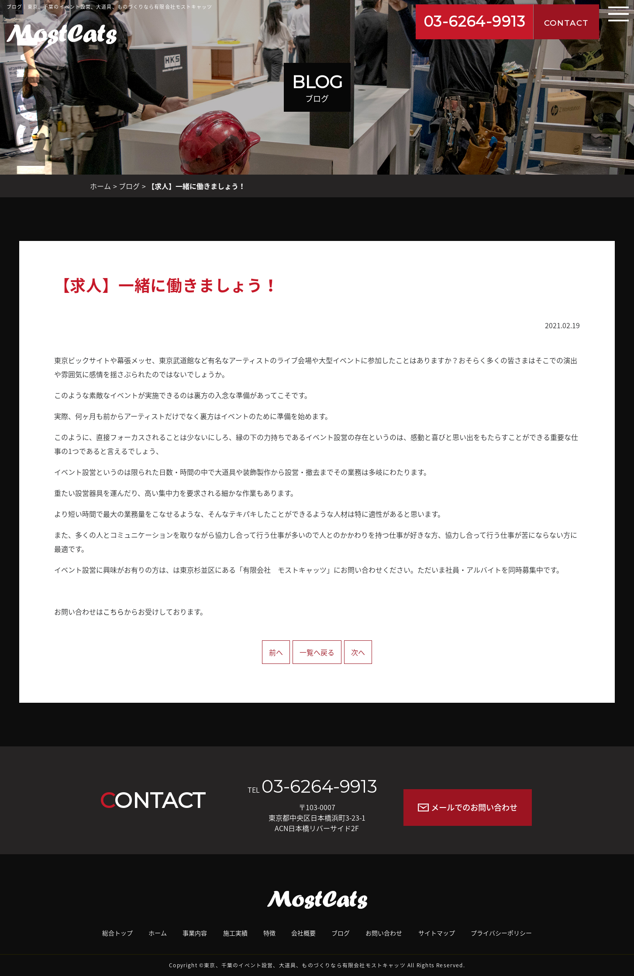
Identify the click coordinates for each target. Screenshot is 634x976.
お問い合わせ (383, 933)
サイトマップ (436, 933)
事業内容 (195, 933)
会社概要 (303, 933)
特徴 (269, 933)
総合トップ (117, 933)
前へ (276, 652)
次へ (358, 652)
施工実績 (235, 933)
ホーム (100, 186)
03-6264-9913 (475, 21)
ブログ (129, 186)
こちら (113, 611)
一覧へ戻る (317, 652)
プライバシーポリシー (501, 933)
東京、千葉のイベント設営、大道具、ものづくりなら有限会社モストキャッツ (305, 965)
